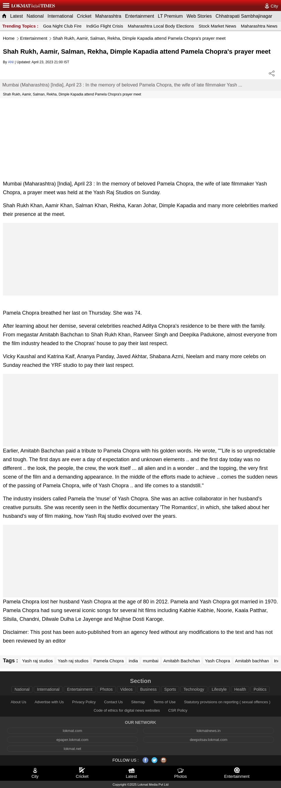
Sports (170, 689)
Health (240, 689)
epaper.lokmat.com (72, 739)
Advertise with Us (49, 702)
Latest (16, 16)
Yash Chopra (217, 660)
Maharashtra (108, 16)
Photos (106, 689)
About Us (18, 702)
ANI (11, 62)
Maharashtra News (259, 26)
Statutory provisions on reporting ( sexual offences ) (227, 702)
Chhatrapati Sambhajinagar (244, 16)
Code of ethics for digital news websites (127, 710)
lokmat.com (72, 731)
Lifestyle (219, 689)
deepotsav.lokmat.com (208, 739)
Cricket (84, 16)
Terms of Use (164, 702)
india (133, 660)
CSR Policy (177, 710)
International (60, 16)
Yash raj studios (37, 660)
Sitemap (138, 702)
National (35, 16)
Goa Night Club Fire (62, 26)
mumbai (150, 660)
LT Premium (170, 16)
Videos (126, 689)
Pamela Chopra (108, 660)
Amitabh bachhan (252, 660)
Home (9, 38)
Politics (260, 689)
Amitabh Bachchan (181, 660)
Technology (194, 689)
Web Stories (199, 16)
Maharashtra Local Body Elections (161, 26)
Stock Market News (217, 26)
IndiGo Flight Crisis (104, 26)
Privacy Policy (84, 702)
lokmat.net (72, 748)
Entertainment (139, 16)
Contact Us (113, 702)
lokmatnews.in (208, 731)
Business (148, 689)
